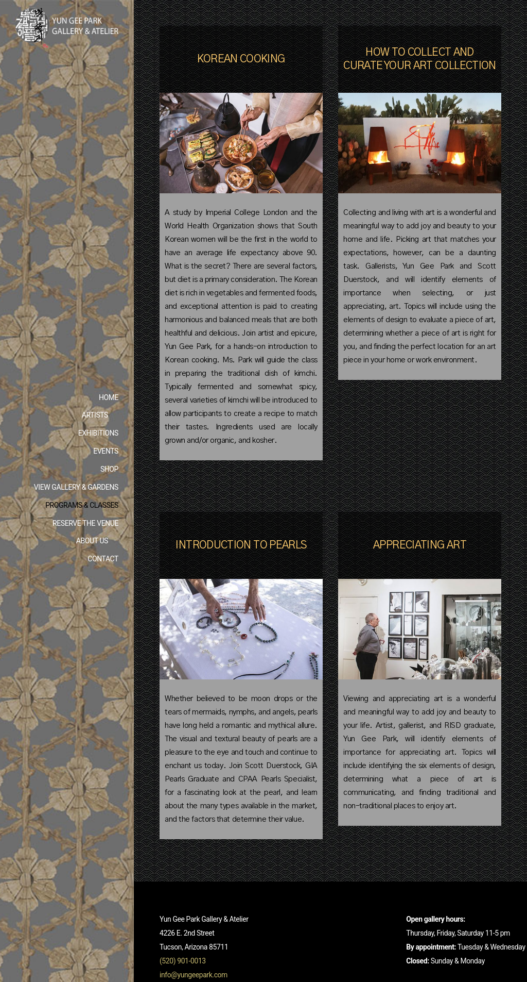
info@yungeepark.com (193, 975)
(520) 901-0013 (183, 961)
